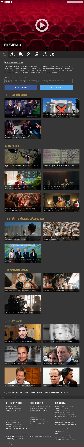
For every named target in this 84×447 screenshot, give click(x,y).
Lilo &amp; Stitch (9, 441)
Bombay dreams (33, 408)
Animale (7, 432)
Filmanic (57, 416)
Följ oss (56, 414)
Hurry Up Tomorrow (10, 436)
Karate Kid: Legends (10, 444)
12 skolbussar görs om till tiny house (62, 422)
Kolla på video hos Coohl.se (16, 269)
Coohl (56, 420)
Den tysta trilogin (9, 426)
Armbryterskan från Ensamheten (37, 436)
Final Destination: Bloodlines (12, 434)
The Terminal (33, 428)
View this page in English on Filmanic (14, 62)
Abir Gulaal (8, 422)
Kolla (56, 428)
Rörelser (7, 414)
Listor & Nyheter (12, 145)
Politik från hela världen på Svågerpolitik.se (24, 218)
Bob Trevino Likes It (10, 408)
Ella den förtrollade (34, 419)
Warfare (7, 418)
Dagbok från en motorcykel (36, 406)
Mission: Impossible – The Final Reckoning (14, 438)
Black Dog (8, 406)
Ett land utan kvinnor (34, 421)
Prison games (33, 434)
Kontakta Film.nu (58, 408)
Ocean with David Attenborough (12, 420)
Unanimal (8, 416)
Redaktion (57, 410)
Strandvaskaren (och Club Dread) (37, 416)
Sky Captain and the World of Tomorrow (38, 410)
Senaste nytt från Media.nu (17, 94)
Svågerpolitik (58, 439)
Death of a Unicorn (9, 424)
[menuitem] (2, 397)
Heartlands (32, 414)
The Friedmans (33, 430)
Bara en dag (32, 423)
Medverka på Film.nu (59, 412)
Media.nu (57, 435)
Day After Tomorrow (34, 425)
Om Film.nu (57, 406)
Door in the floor (33, 432)
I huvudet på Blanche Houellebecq (13, 410)
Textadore (57, 433)
